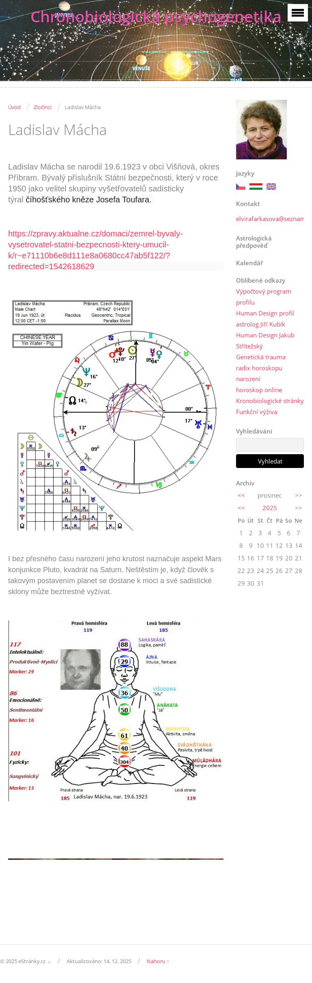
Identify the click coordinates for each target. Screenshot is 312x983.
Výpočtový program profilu (263, 296)
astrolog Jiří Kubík (260, 324)
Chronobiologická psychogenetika (156, 16)
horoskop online (259, 390)
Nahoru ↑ (158, 961)
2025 (269, 508)
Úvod (14, 107)
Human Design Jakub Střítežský (265, 340)
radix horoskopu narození (259, 373)
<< (241, 495)
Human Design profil (265, 313)
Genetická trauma (261, 357)
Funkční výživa (256, 412)
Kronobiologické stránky (270, 401)
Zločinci (43, 107)
